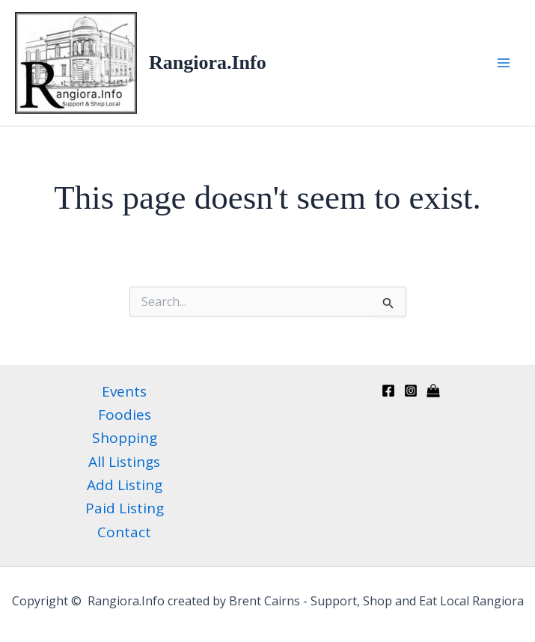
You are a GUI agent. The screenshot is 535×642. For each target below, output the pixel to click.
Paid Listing (124, 508)
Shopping (124, 437)
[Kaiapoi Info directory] (433, 390)
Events (124, 391)
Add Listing (124, 485)
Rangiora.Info (207, 62)
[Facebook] (388, 390)
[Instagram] (411, 390)
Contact (124, 532)
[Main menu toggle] (503, 62)
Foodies (124, 414)
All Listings (124, 461)
